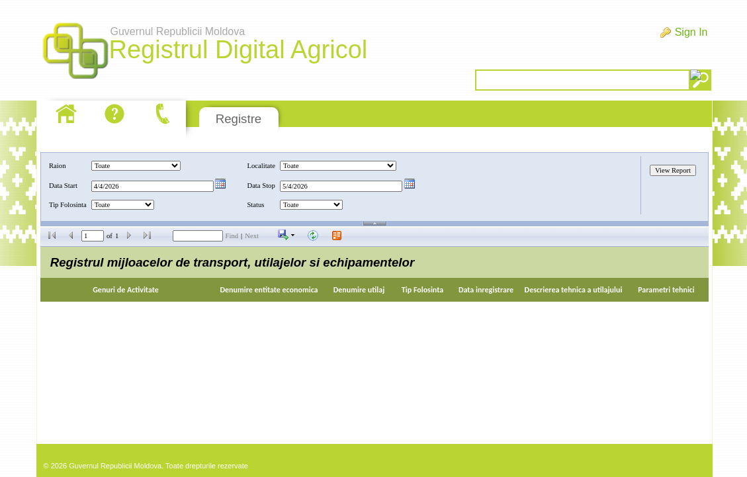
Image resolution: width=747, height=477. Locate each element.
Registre (238, 119)
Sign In (691, 32)
